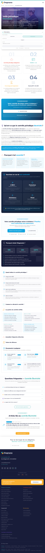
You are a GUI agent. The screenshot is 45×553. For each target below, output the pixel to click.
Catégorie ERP (4, 38)
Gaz (21, 549)
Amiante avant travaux (27, 491)
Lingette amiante (27, 550)
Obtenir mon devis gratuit (16, 230)
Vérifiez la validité (4, 515)
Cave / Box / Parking (5, 496)
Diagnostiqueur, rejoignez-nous (7, 524)
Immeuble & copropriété (5, 505)
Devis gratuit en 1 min (22, 115)
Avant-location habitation (6, 491)
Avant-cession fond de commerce (7, 498)
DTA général (25, 489)
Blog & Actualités (4, 517)
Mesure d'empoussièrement (28, 498)
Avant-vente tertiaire (5, 493)
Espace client (3, 529)
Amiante (9, 549)
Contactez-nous (4, 527)
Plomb (12, 549)
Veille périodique (32, 36)
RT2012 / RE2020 (38, 550)
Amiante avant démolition (27, 493)
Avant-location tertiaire (5, 495)
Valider (31, 445)
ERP (23, 549)
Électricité (18, 549)
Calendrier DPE (4, 522)
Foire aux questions (4, 513)
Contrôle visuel (33, 550)
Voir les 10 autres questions (22, 406)
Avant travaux (3, 502)
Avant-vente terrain (4, 500)
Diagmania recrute (4, 526)
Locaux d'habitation (26, 510)
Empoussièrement (21, 550)
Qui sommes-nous (4, 512)
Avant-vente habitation (5, 489)
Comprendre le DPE (4, 520)
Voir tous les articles (22, 433)
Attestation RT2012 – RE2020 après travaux (9, 537)
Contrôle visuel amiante (27, 500)
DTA (12, 550)
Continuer (22, 46)
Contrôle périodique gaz (5, 536)
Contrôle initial (12, 36)
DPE (6, 549)
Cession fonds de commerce (9, 547)
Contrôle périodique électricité (6, 534)
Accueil (2, 5)
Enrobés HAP (25, 495)
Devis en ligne (3, 510)
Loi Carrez (26, 549)
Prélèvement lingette (26, 496)
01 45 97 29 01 (22, 111)
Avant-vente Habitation (9, 5)
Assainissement (8, 550)
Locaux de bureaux (26, 512)
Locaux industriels (26, 515)
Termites (15, 549)
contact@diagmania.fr (5, 462)
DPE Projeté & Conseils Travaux (7, 519)
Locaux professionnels (27, 513)
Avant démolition (4, 503)
